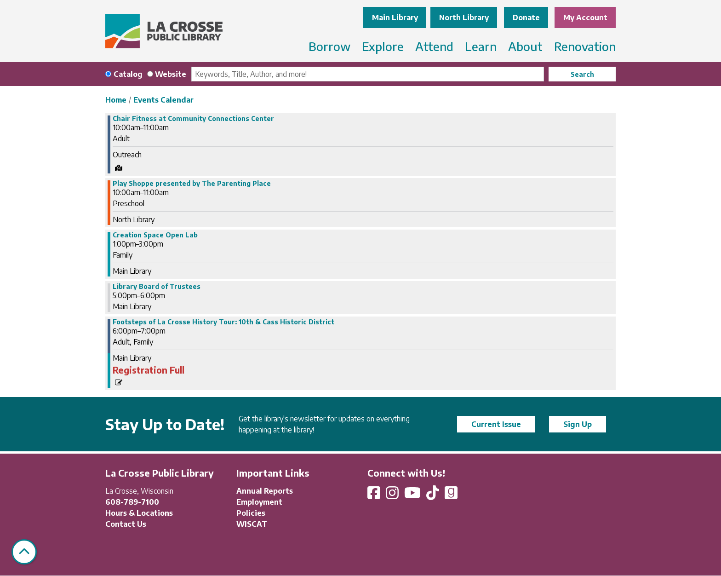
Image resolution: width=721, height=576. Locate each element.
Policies (250, 513)
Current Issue (496, 424)
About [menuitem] (525, 46)
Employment (259, 502)
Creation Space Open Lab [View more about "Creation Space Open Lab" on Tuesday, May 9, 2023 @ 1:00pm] (155, 235)
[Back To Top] (24, 551)
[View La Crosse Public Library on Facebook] (374, 495)
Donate (526, 17)
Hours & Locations (139, 513)
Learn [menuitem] (481, 46)
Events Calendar (163, 99)
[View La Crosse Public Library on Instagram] (393, 495)
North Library (464, 17)
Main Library (395, 17)
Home (115, 99)
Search (582, 74)
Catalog (128, 74)
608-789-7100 (132, 502)
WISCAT (251, 524)
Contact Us (125, 524)
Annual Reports (264, 490)
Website (170, 74)
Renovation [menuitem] (585, 46)
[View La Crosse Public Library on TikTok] (433, 495)
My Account (585, 17)
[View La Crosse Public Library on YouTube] (413, 495)
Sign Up (577, 424)
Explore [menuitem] (383, 46)
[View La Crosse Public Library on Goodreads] (451, 495)
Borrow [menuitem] (329, 46)
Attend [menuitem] (434, 46)
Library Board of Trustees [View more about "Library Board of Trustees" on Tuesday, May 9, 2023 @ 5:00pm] (156, 286)
